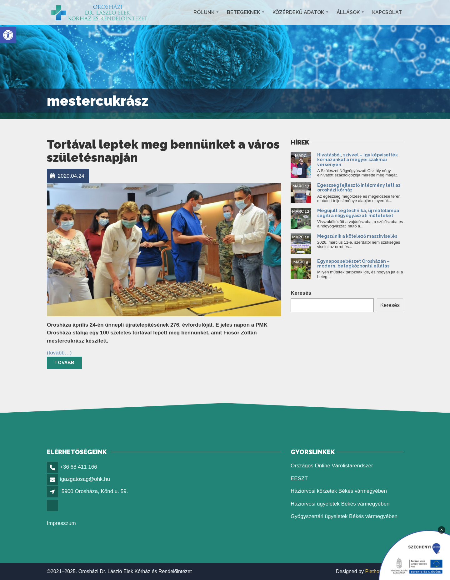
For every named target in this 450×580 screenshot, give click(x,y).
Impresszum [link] (61, 523)
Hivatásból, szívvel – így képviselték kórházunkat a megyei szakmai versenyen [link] (357, 159)
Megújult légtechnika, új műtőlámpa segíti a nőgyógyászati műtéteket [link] (358, 213)
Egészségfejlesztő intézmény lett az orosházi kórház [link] (359, 187)
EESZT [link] (299, 478)
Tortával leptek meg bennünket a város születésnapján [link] (163, 151)
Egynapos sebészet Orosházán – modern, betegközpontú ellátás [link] (353, 263)
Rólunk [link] (203, 12)
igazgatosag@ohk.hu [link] (85, 479)
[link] (8, 35)
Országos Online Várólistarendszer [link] (332, 466)
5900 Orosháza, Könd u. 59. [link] (95, 491)
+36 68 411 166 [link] (78, 467)
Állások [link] (348, 12)
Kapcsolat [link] (387, 12)
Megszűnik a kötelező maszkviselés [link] (357, 236)
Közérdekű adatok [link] (298, 12)
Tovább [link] (64, 362)
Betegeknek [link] (243, 12)
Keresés (301, 293)
